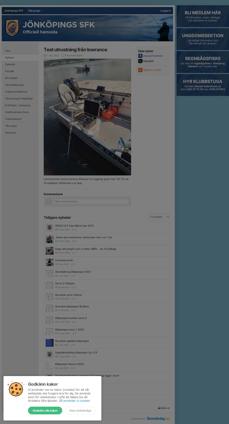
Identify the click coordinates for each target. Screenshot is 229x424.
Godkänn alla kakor (45, 410)
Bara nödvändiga (80, 410)
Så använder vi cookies (74, 400)
